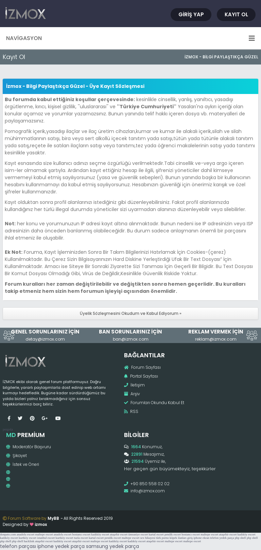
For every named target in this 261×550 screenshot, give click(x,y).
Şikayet (16, 455)
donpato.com (8, 534)
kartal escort (156, 534)
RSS (131, 411)
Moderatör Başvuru (28, 447)
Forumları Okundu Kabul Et (154, 402)
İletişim (134, 385)
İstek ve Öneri (22, 464)
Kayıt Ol (236, 14)
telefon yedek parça (222, 537)
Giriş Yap (191, 14)
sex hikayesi (147, 537)
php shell (240, 537)
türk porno (162, 537)
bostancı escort (81, 534)
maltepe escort (44, 534)
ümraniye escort (138, 534)
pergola (8, 429)
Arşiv (132, 394)
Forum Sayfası (142, 367)
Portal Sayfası (141, 376)
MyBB (53, 518)
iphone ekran (201, 537)
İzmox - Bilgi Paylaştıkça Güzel (221, 57)
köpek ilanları (178, 537)
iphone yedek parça (61, 546)
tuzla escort (81, 537)
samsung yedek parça (112, 546)
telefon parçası (18, 546)
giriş (190, 537)
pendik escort (172, 534)
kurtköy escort (27, 537)
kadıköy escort (100, 534)
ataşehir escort (118, 534)
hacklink (29, 541)
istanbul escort (46, 537)
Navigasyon (130, 38)
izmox (41, 524)
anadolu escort (25, 534)
